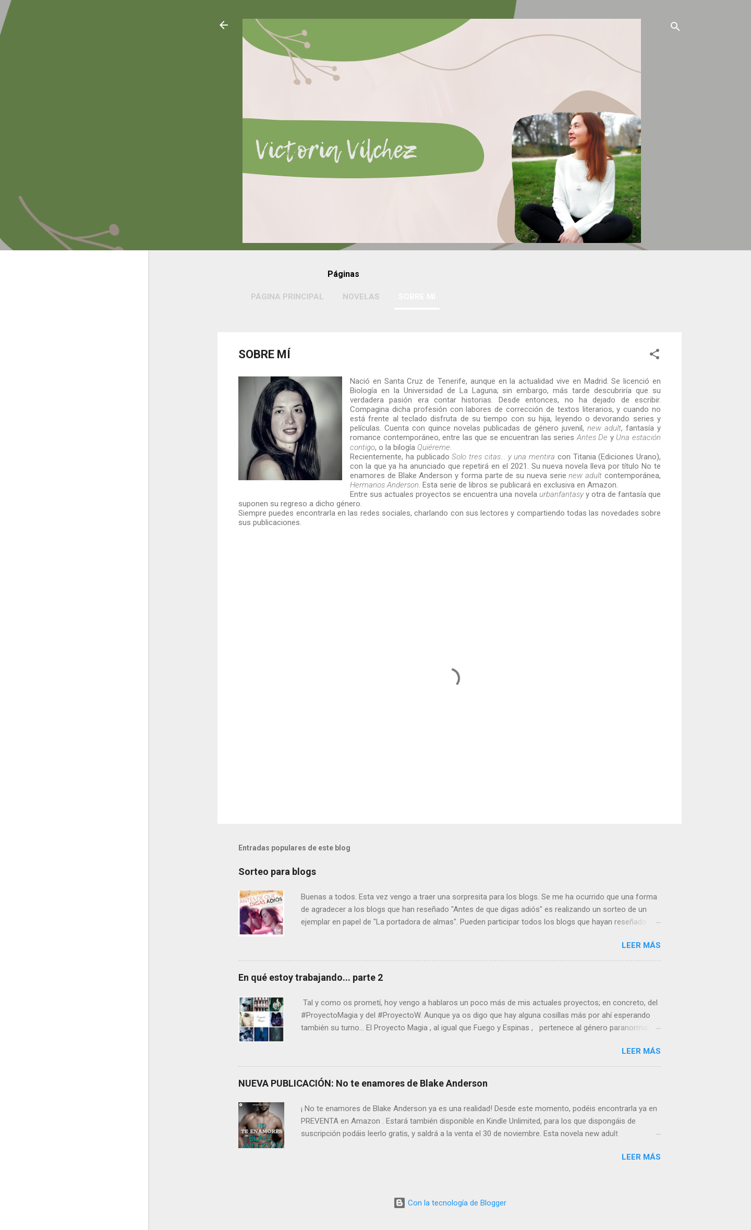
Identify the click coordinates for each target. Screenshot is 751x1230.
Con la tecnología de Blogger (449, 1203)
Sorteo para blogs (277, 871)
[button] (654, 356)
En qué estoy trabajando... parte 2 (310, 977)
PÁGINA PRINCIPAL (287, 296)
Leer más (641, 945)
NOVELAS (361, 296)
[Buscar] (675, 28)
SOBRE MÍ (416, 296)
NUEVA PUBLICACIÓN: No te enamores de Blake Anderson (363, 1083)
